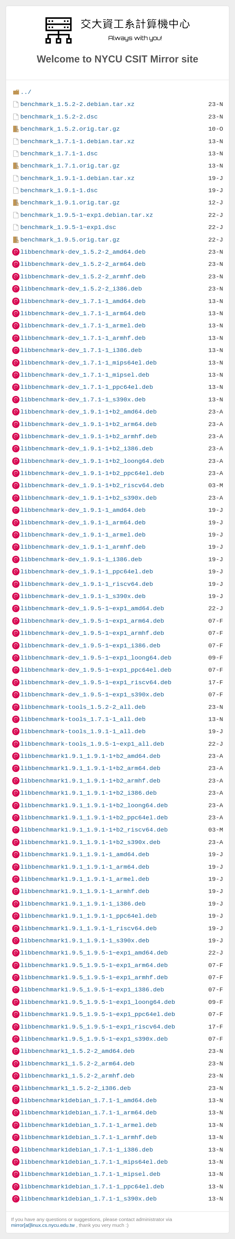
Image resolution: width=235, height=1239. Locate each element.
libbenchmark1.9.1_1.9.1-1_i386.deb (82, 903)
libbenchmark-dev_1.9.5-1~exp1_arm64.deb (92, 621)
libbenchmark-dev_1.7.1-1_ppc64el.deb (86, 387)
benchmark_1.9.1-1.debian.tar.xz (77, 178)
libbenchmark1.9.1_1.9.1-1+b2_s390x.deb (90, 842)
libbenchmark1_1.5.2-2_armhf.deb (77, 1075)
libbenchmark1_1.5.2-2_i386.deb (75, 1088)
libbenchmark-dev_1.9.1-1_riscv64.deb (86, 584)
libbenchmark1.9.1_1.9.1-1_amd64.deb (84, 854)
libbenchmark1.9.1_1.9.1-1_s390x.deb (84, 940)
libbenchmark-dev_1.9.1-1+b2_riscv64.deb (92, 485)
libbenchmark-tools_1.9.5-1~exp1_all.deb (92, 744)
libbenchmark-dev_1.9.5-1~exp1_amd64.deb (92, 608)
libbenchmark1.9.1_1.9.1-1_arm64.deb (84, 867)
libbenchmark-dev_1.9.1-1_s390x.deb (82, 596)
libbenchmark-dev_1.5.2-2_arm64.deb (82, 264)
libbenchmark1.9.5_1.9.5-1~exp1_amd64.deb (94, 952)
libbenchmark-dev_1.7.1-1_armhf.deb (82, 338)
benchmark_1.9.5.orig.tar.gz (70, 239)
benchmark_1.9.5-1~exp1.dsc (68, 227)
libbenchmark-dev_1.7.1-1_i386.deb (81, 350)
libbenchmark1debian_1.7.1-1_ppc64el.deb (92, 1186)
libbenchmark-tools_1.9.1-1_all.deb (82, 731)
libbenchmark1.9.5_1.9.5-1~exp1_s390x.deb (94, 1039)
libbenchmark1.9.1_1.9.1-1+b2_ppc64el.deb (94, 817)
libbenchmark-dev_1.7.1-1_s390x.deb (82, 399)
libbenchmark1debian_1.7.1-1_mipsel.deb (90, 1174)
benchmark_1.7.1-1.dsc (59, 153)
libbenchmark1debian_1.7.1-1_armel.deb (88, 1125)
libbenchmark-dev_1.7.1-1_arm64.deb (82, 313)
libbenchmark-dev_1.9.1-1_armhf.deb (82, 547)
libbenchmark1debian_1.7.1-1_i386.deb (86, 1149)
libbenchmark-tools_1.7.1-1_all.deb (82, 719)
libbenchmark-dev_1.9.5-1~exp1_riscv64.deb (95, 682)
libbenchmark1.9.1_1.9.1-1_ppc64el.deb (88, 916)
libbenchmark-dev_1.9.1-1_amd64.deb (82, 510)
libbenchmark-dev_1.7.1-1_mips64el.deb (88, 362)
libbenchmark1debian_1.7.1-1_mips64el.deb (94, 1162)
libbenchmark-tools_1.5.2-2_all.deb (82, 707)
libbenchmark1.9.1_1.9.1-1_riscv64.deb (88, 928)
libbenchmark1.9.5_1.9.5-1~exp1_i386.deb (92, 989)
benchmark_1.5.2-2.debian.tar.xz (77, 104)
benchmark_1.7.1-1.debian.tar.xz (77, 141)
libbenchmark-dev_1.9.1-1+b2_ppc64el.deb (92, 473)
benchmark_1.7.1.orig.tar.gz (70, 165)
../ (25, 92)
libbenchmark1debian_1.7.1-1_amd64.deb (88, 1100)
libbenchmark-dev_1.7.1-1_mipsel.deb (84, 375)
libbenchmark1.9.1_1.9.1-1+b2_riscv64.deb (94, 829)
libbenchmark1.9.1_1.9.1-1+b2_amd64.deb (90, 756)
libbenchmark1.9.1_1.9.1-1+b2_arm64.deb (90, 768)
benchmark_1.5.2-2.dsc (59, 116)
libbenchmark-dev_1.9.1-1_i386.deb (81, 559)
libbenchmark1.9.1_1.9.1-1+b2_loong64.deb (94, 805)
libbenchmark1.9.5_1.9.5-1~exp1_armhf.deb (94, 977)
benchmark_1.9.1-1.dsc (59, 190)
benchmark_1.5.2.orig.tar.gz (70, 129)
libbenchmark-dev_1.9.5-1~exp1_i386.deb (90, 645)
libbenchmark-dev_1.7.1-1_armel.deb (82, 325)
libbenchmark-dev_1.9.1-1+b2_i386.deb (86, 448)
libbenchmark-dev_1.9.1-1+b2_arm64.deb (88, 424)
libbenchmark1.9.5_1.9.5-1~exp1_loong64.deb (97, 1002)
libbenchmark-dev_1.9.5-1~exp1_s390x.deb (92, 694)
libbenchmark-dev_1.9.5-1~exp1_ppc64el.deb (95, 670)
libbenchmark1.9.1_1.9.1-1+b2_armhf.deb (90, 780)
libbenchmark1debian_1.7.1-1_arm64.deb (88, 1112)
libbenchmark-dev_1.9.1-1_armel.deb (82, 534)
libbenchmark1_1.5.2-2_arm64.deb (77, 1063)
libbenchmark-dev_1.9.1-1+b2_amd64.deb (88, 411)
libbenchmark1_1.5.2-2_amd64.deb (77, 1051)
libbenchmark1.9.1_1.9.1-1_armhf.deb (84, 891)
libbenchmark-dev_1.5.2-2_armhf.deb (82, 276)
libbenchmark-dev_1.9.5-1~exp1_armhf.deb (92, 633)
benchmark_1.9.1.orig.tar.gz (70, 202)
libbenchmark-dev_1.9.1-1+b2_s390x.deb (88, 498)
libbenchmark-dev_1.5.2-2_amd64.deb (82, 252)
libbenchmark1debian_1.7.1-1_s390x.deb (88, 1198)
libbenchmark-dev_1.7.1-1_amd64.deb (82, 301)
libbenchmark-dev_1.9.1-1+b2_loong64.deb (92, 461)
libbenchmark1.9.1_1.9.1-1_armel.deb (84, 879)
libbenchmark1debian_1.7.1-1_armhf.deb (88, 1137)
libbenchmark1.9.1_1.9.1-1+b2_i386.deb (88, 793)
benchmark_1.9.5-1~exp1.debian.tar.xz (86, 215)
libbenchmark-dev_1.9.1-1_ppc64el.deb (86, 571)
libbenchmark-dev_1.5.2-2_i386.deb (81, 288)
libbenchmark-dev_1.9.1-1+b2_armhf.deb (88, 436)
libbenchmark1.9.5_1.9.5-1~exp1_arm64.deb (94, 965)
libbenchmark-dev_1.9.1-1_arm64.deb (82, 522)
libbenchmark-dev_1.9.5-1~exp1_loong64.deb (95, 657)
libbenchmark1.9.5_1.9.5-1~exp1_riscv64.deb (97, 1026)
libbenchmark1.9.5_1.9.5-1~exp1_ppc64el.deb (97, 1014)
